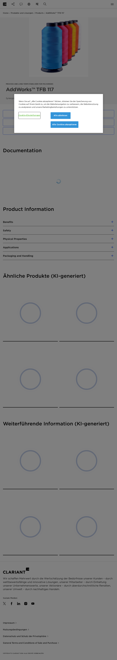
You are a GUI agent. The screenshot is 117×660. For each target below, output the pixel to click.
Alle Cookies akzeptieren (64, 124)
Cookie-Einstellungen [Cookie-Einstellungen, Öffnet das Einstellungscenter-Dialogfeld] (29, 115)
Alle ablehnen (60, 115)
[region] (58, 113)
